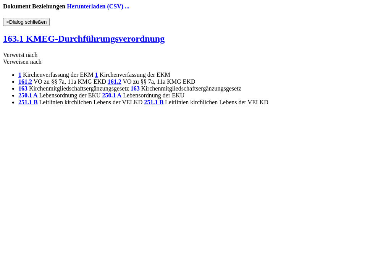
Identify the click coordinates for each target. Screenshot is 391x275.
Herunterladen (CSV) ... (98, 6)
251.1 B (28, 102)
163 (22, 88)
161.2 (25, 81)
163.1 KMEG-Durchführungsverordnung (84, 39)
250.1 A (28, 95)
